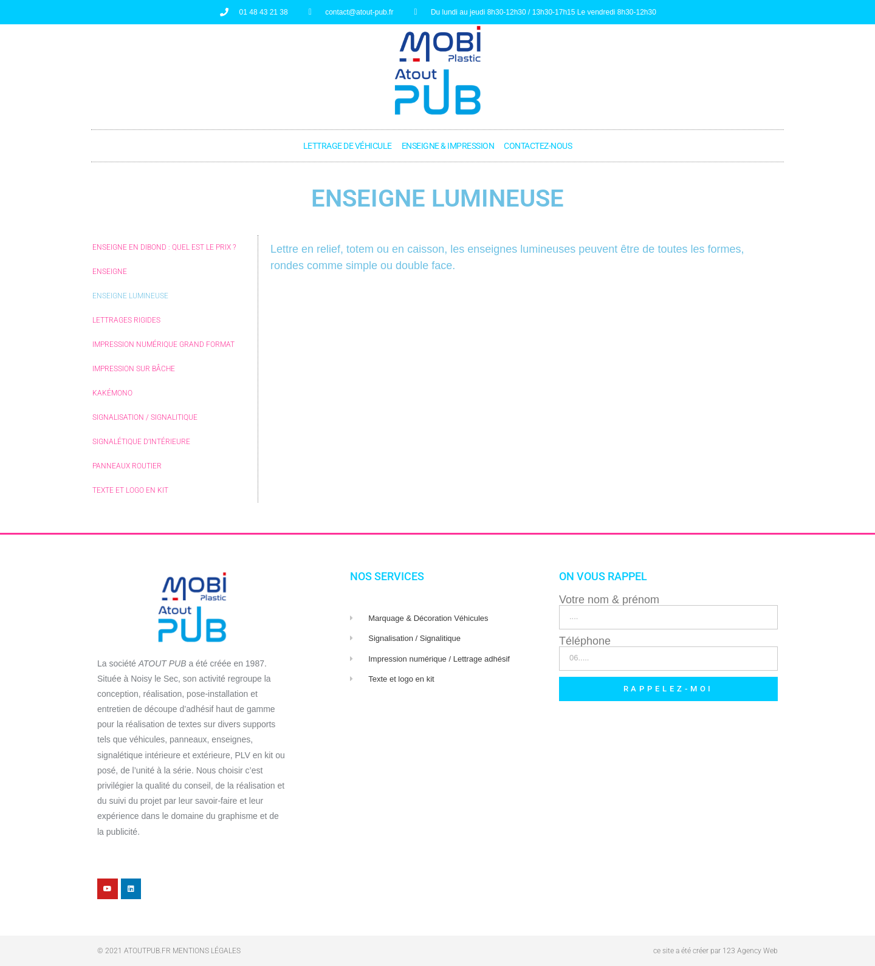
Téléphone (585, 640)
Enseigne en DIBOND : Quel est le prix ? (164, 247)
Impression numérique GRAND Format (163, 344)
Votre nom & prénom (609, 599)
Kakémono (112, 393)
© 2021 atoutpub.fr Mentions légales (169, 951)
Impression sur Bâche (133, 369)
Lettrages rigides (126, 320)
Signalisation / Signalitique (144, 417)
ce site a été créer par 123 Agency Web (715, 951)
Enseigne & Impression (448, 146)
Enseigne (109, 271)
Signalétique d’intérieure (141, 441)
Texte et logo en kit (130, 490)
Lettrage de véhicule (347, 146)
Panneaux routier (127, 466)
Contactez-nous (538, 146)
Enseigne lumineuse (130, 296)
